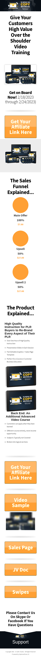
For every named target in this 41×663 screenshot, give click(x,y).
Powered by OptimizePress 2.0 (20, 654)
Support (20, 641)
